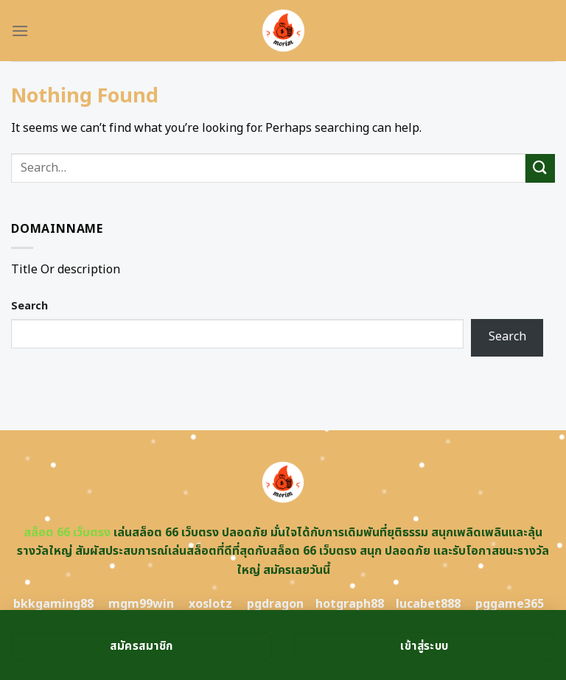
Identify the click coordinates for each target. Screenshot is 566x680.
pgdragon (275, 604)
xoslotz (210, 604)
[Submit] (540, 168)
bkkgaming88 (53, 604)
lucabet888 (428, 604)
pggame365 (509, 604)
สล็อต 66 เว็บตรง (67, 532)
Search (29, 306)
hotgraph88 (349, 604)
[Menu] (20, 31)
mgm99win (141, 604)
